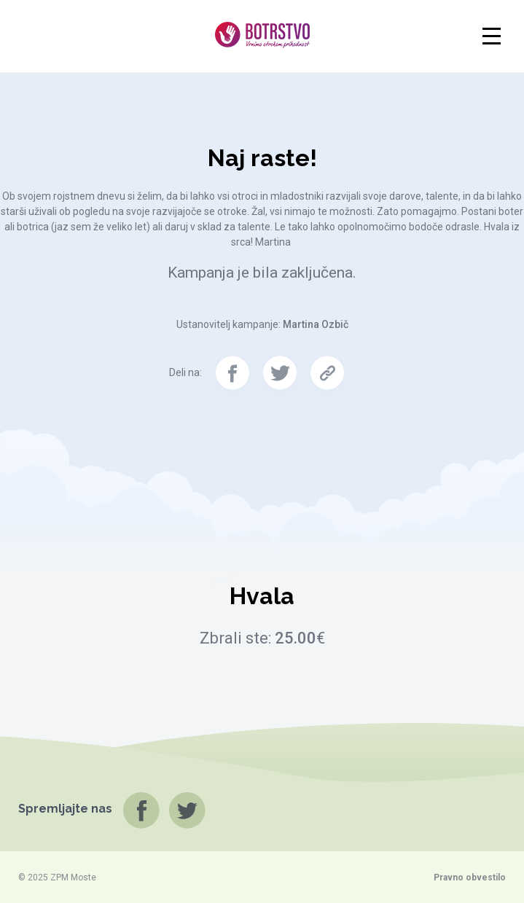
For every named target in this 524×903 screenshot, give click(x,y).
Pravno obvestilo (470, 877)
